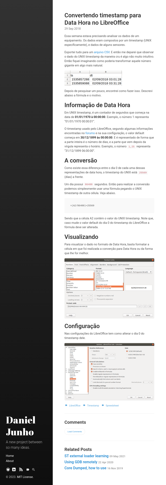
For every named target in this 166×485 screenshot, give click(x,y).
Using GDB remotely (88, 462)
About (10, 461)
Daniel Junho (20, 425)
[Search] (33, 470)
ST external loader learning (95, 456)
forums (90, 133)
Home (10, 456)
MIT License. (25, 477)
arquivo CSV (101, 52)
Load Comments (75, 431)
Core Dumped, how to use (93, 468)
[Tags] (28, 470)
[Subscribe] (21, 470)
